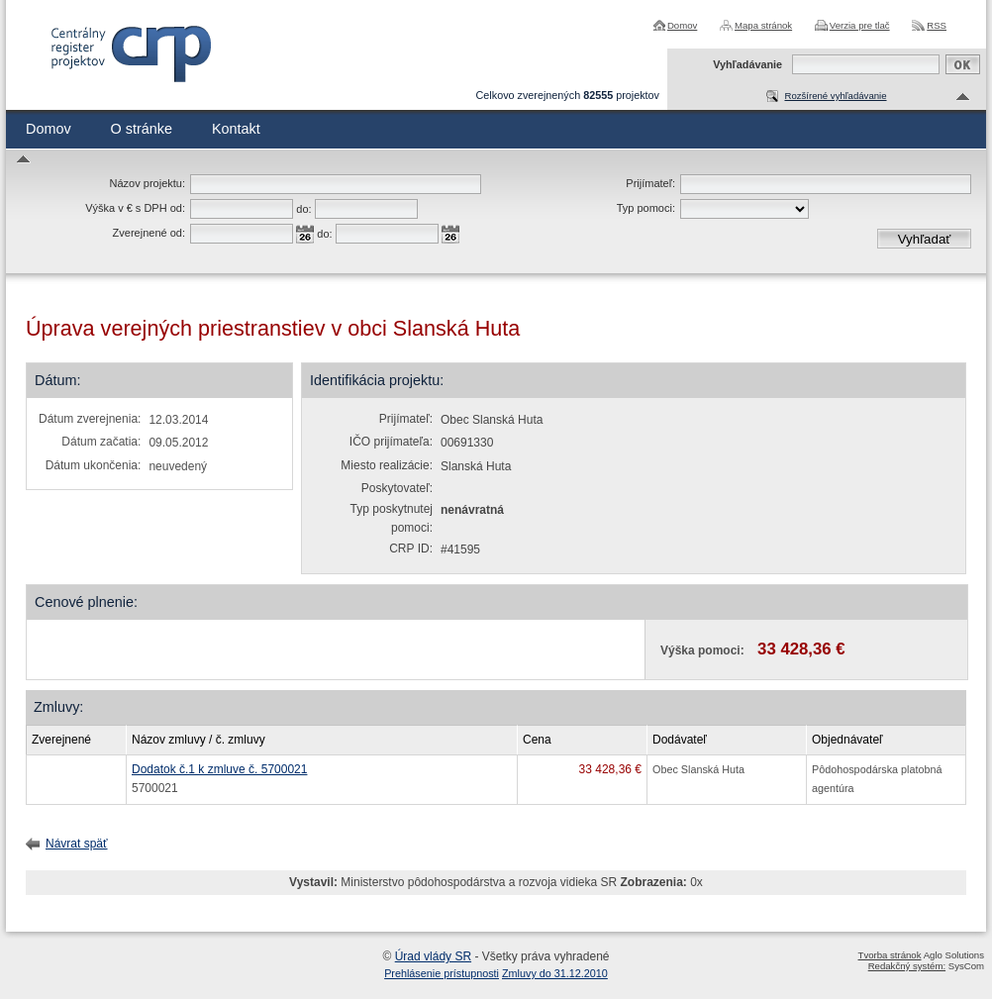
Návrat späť (77, 843)
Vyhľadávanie (747, 64)
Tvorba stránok (890, 954)
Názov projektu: (147, 183)
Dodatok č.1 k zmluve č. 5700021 (219, 769)
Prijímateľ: (650, 183)
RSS (936, 25)
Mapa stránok (763, 25)
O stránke (141, 129)
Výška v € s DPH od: (135, 208)
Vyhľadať (924, 239)
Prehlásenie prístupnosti (441, 973)
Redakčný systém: (906, 965)
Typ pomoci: (646, 208)
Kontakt (236, 129)
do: (303, 209)
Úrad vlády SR (433, 956)
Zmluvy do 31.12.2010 (555, 973)
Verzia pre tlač (860, 25)
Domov (682, 25)
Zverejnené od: (149, 233)
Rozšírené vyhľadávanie (835, 95)
